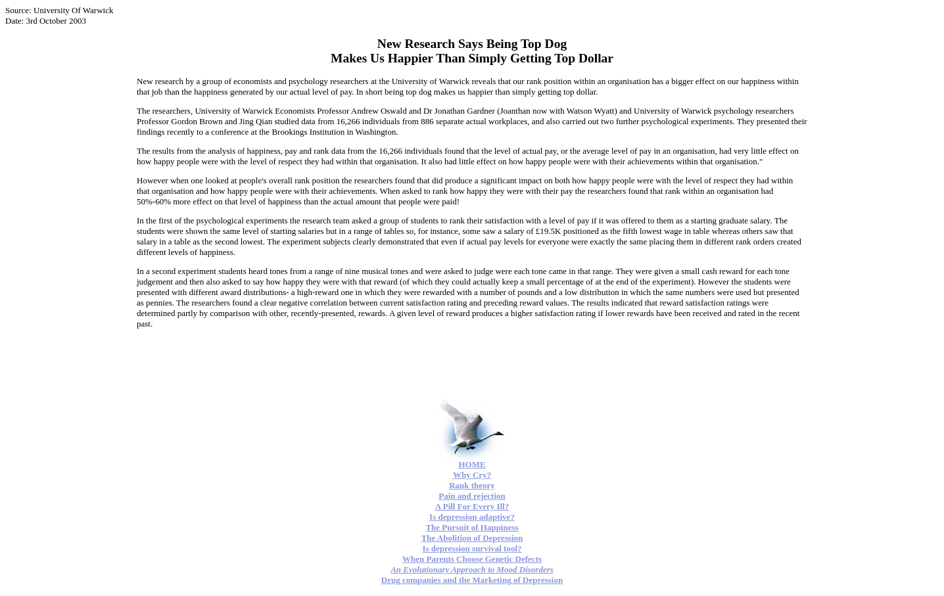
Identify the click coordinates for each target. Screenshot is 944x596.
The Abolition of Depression (472, 538)
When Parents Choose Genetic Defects (472, 559)
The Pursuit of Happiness (471, 527)
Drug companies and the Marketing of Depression (472, 580)
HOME (471, 464)
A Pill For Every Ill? (472, 506)
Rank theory (472, 485)
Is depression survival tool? (471, 548)
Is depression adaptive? (472, 517)
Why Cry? (472, 475)
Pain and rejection (472, 496)
